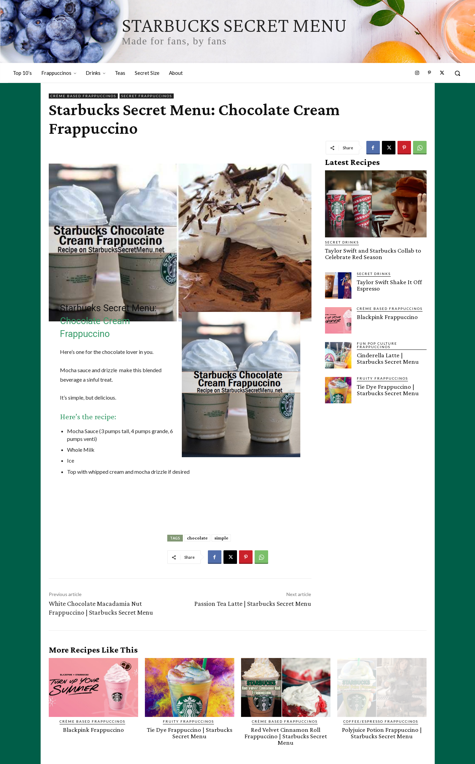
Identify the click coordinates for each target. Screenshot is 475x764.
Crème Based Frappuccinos (83, 96)
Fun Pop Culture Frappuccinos (377, 345)
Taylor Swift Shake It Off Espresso (389, 285)
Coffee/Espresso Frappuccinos (380, 721)
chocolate (197, 537)
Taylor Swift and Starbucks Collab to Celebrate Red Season (373, 253)
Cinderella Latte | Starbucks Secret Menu (388, 358)
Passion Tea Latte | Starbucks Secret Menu (252, 603)
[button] (457, 73)
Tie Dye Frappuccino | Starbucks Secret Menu (388, 390)
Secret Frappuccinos (147, 96)
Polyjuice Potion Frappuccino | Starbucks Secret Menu (382, 733)
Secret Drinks (342, 242)
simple (221, 537)
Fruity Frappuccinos (382, 378)
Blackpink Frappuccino (387, 316)
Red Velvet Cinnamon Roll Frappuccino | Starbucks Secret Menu (285, 736)
